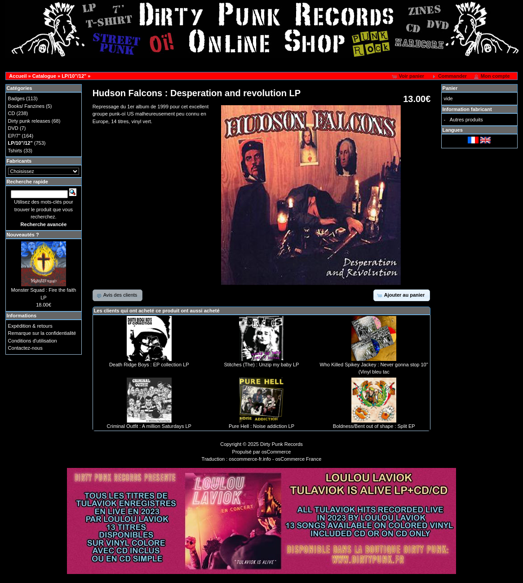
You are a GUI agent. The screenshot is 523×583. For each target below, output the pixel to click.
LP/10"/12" (74, 76)
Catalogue (44, 76)
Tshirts (15, 150)
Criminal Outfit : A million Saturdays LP (149, 426)
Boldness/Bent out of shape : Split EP (374, 426)
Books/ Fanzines (26, 106)
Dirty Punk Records (281, 444)
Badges (16, 98)
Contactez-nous (25, 348)
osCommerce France (298, 459)
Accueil (18, 76)
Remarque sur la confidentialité (42, 333)
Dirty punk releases (29, 121)
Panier (450, 88)
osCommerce (276, 451)
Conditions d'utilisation (32, 340)
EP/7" (14, 135)
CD (11, 113)
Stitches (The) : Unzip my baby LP (261, 364)
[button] (408, 76)
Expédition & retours (30, 326)
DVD (13, 128)
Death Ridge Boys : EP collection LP (149, 364)
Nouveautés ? (23, 234)
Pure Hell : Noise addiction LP (261, 426)
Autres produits (466, 119)
